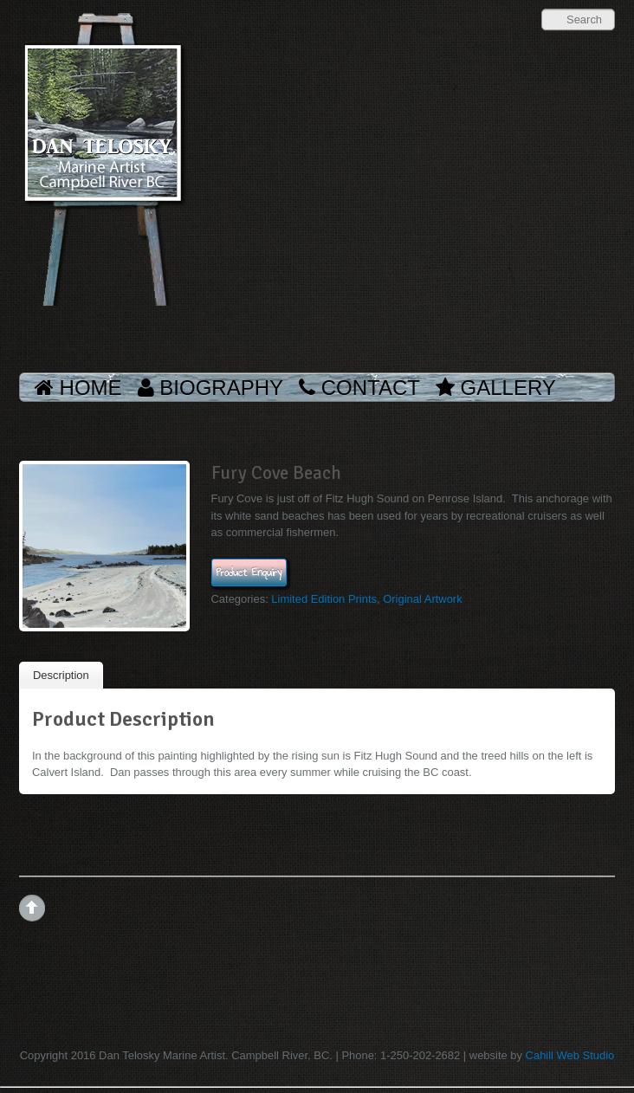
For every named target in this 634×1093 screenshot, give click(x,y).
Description (61, 675)
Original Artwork (422, 598)
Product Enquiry (249, 572)
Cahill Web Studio (570, 1055)
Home (78, 387)
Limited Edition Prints (324, 598)
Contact (359, 387)
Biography (210, 387)
